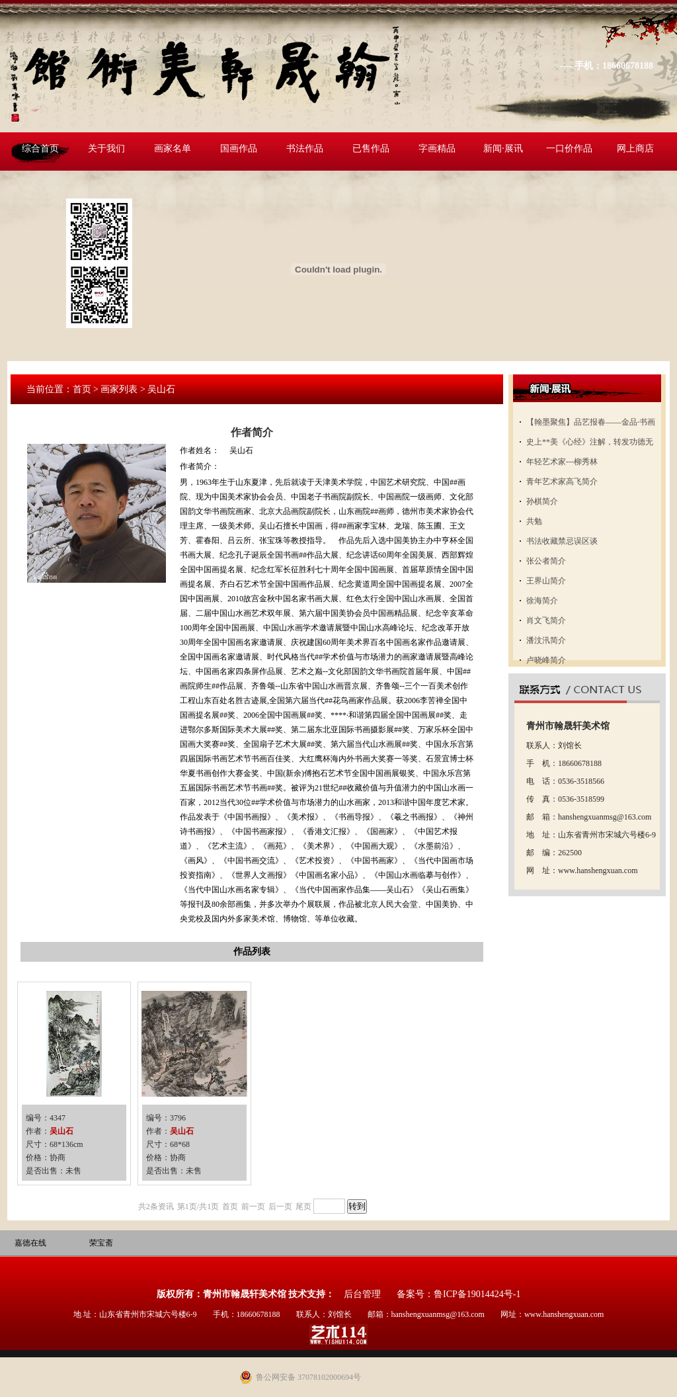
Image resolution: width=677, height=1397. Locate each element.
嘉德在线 (30, 1243)
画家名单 (172, 148)
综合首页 (40, 148)
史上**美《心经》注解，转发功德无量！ (589, 444)
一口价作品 (569, 148)
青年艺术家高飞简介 (562, 481)
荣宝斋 (101, 1243)
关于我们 (106, 148)
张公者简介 (546, 561)
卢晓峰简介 (546, 660)
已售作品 (370, 148)
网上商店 (635, 148)
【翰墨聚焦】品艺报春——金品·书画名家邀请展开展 (590, 424)
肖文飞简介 (546, 620)
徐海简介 (542, 600)
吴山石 (61, 1131)
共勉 (534, 521)
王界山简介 (546, 580)
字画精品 (437, 148)
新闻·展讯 (503, 148)
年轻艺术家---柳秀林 (562, 461)
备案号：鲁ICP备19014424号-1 (458, 1294)
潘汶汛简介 (546, 640)
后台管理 (362, 1294)
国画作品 (238, 148)
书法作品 (304, 148)
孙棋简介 (542, 501)
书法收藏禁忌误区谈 (562, 541)
